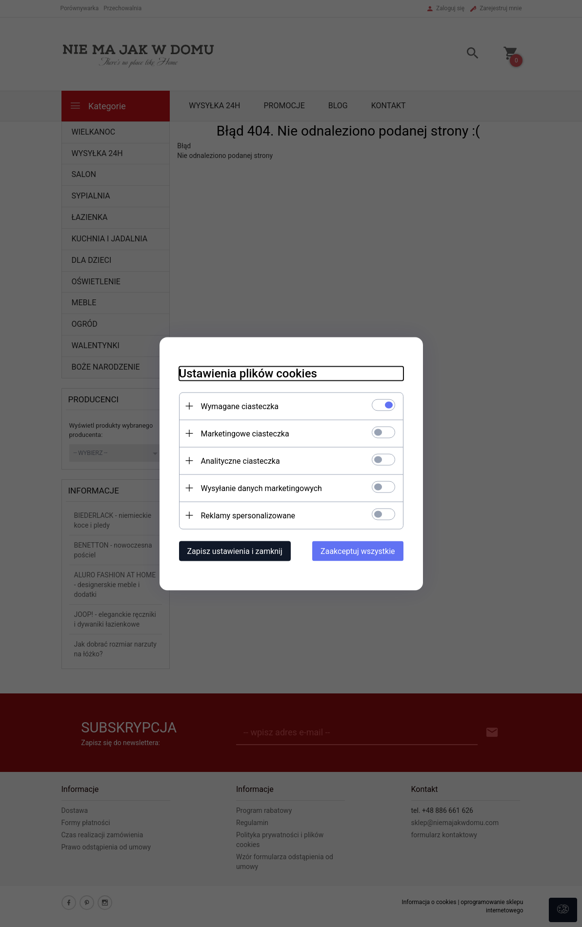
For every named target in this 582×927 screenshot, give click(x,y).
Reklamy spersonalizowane (248, 515)
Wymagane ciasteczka (240, 406)
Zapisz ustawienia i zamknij (234, 550)
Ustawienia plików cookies (248, 373)
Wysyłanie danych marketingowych (261, 488)
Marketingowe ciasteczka (245, 433)
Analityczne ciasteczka (240, 460)
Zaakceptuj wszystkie (358, 550)
